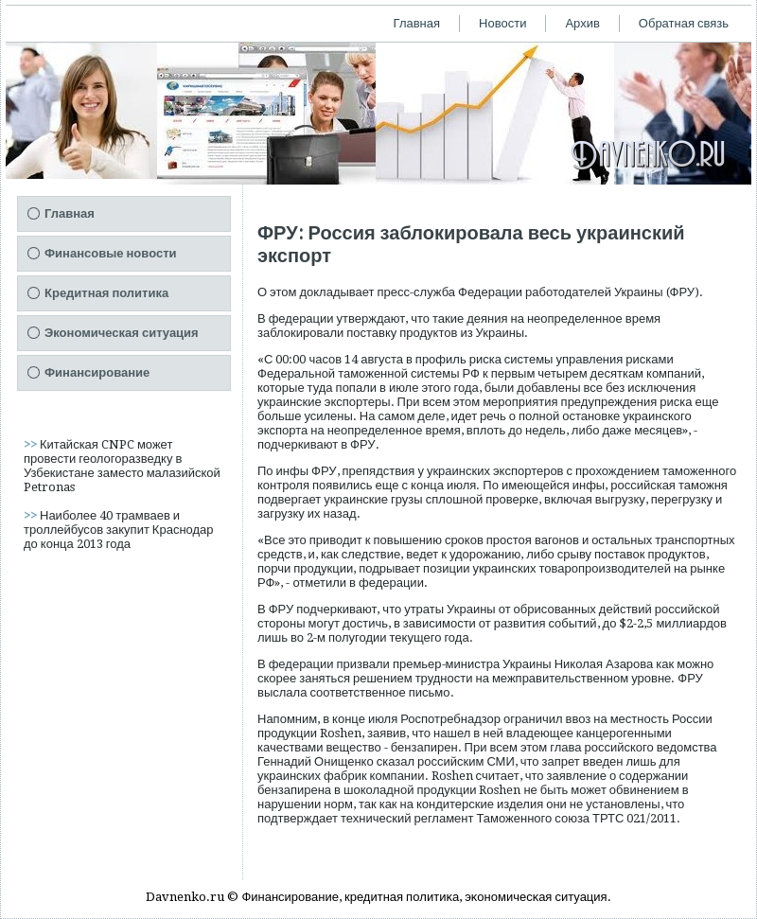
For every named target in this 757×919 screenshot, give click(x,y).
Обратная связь (684, 23)
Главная (417, 23)
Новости (502, 23)
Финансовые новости (110, 253)
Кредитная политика (106, 293)
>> (32, 444)
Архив (582, 23)
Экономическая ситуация (121, 333)
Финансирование (97, 372)
